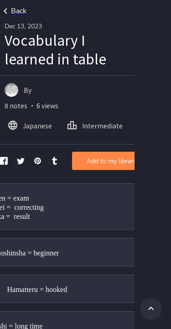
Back (13, 10)
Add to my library (111, 161)
